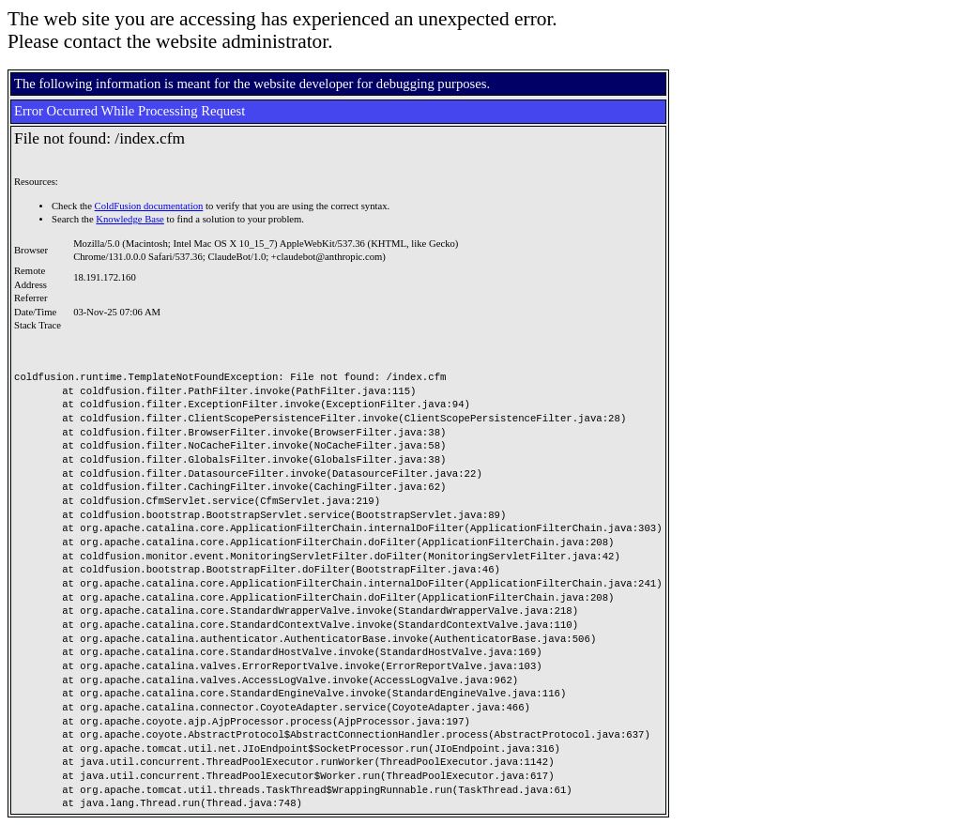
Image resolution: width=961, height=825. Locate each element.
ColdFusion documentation (149, 206)
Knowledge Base (130, 219)
